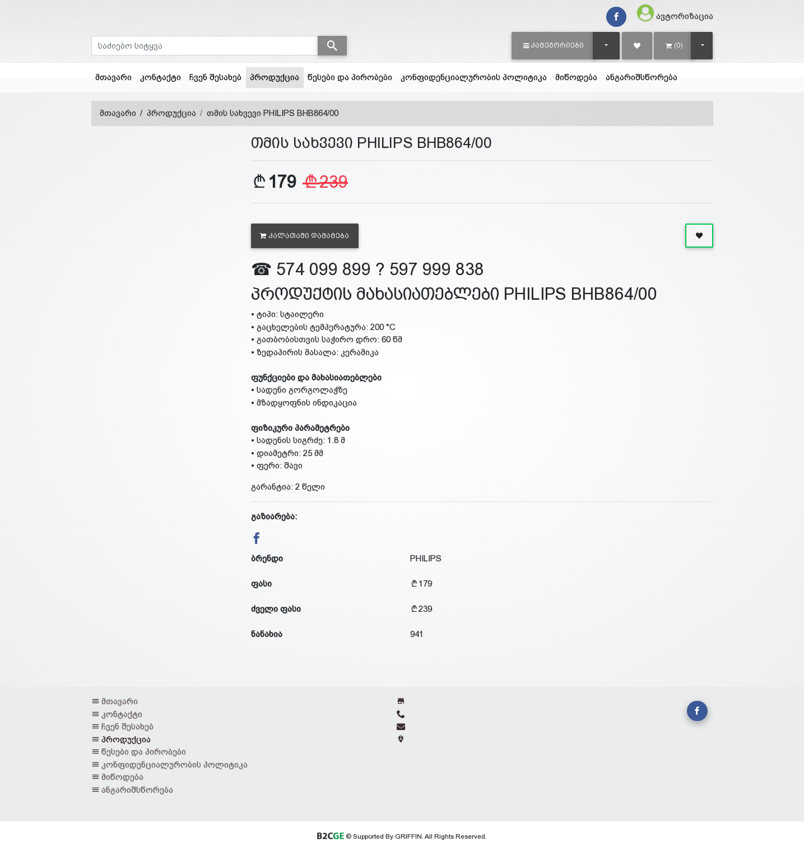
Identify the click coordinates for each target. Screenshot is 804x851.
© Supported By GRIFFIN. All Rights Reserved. (402, 836)
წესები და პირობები (350, 77)
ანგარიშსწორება (641, 77)
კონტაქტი (160, 77)
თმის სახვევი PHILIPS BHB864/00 (272, 113)
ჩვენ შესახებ (215, 77)
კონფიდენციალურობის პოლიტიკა (474, 77)
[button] (554, 45)
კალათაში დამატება (304, 236)
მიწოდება (576, 77)
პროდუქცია (277, 76)
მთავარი (113, 77)
